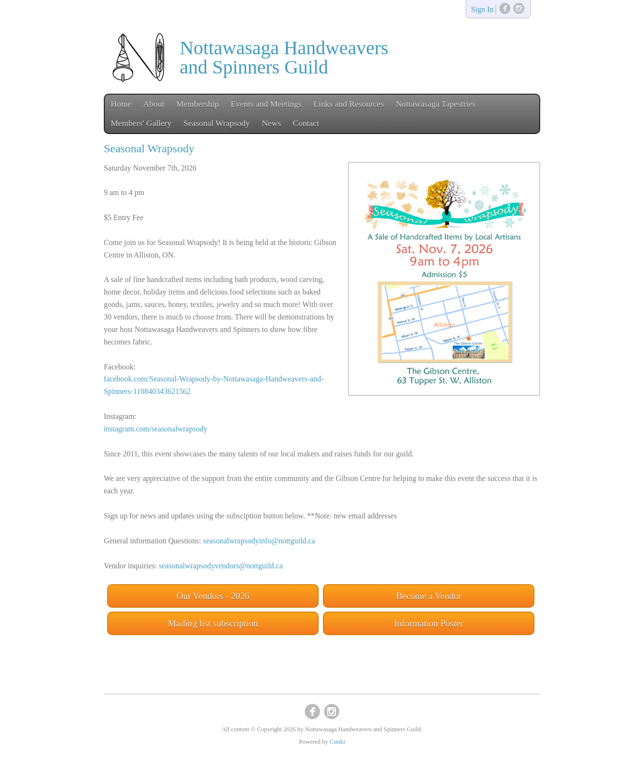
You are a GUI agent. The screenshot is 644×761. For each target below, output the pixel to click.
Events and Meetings (266, 104)
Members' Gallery (141, 123)
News (271, 123)
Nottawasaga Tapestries (435, 104)
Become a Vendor (428, 596)
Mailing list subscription (213, 623)
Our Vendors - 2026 (212, 596)
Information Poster (428, 623)
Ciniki (337, 741)
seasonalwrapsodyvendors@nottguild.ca (221, 566)
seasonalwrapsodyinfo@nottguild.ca (259, 541)
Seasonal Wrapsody (217, 123)
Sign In (482, 10)
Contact (306, 123)
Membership (197, 104)
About (153, 104)
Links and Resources (348, 104)
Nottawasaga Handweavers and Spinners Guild (284, 57)
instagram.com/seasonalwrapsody (156, 429)
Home (121, 104)
